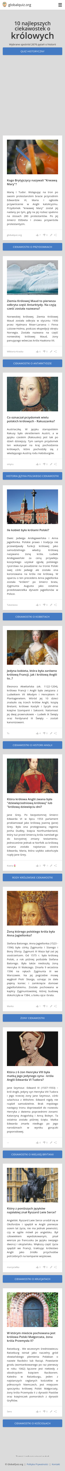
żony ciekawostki (32, 1018)
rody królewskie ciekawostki (32, 877)
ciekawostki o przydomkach (32, 247)
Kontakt (56, 1464)
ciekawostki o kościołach (33, 1423)
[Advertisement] (32, 98)
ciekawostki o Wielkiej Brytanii (32, 1154)
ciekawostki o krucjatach (32, 1279)
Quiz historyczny (32, 51)
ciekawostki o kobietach (32, 616)
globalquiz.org (19, 4)
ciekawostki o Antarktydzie (32, 363)
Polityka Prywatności (37, 1464)
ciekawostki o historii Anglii (32, 745)
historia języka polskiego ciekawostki (32, 476)
